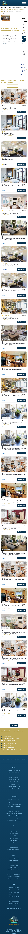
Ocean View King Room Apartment (14, 820)
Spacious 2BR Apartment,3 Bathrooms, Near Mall (14, 212)
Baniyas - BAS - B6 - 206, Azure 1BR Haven (12, 422)
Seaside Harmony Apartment (14, 811)
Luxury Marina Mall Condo (14, 894)
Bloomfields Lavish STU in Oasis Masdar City (13, 369)
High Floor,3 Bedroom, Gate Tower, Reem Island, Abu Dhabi (13, 554)
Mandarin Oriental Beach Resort (14, 874)
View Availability (21, 112)
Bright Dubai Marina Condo (14, 901)
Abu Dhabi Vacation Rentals (9, 736)
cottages (23, 760)
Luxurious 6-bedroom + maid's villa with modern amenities (13, 501)
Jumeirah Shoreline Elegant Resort (14, 869)
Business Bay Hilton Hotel (14, 782)
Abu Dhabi (25, 7)
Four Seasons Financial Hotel (14, 786)
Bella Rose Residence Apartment (14, 815)
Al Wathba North (9, 135)
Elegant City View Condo (14, 897)
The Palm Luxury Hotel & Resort (14, 775)
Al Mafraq (8, 687)
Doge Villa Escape (14, 838)
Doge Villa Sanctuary (14, 847)
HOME (2, 760)
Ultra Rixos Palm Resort (14, 867)
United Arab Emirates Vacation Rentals (11, 738)
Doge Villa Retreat (14, 833)
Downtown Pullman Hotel (14, 791)
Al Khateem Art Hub (6, 133)
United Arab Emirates (17, 7)
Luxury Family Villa (14, 831)
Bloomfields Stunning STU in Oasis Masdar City (13, 238)
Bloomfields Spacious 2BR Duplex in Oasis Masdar (12, 396)
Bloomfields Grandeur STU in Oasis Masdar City (13, 343)
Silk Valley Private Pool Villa (14, 829)
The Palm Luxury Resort (14, 858)
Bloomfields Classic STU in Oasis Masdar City (13, 606)
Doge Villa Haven (14, 842)
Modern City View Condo (14, 890)
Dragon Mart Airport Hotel (14, 788)
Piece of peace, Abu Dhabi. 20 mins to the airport (14, 658)
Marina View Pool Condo (14, 903)
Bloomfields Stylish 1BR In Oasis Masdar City (13, 186)
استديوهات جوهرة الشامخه (7, 317)
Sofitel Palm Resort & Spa (14, 863)
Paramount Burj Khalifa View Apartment (14, 813)
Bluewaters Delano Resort (14, 872)
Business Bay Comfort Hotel (14, 772)
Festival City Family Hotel (14, 779)
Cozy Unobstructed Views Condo (14, 908)
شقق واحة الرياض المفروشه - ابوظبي (10, 264)
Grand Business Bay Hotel (14, 777)
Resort (17, 760)
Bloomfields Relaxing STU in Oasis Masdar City (13, 474)
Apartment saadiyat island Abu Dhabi (11, 527)
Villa (12, 760)
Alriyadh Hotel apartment (8, 159)
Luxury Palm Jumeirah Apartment (14, 804)
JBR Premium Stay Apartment (14, 806)
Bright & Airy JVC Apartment (14, 802)
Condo (14, 884)
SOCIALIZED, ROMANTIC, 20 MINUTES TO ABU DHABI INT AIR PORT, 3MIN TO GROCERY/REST (13, 632)
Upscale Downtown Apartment (14, 799)
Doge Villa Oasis (14, 845)
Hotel (7, 760)
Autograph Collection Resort (14, 879)
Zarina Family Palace (14, 836)
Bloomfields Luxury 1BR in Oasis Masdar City (13, 579)
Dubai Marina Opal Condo (14, 899)
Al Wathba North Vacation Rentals (10, 734)
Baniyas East (9, 214)
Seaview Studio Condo (14, 887)
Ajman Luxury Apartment (14, 809)
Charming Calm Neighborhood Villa (14, 849)
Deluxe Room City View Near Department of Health (12, 685)
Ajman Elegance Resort (14, 860)
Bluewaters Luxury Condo (14, 892)
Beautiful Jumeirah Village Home (14, 818)
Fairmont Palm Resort (14, 865)
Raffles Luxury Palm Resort (14, 876)
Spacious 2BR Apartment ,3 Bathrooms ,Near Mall (14, 448)
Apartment (14, 796)
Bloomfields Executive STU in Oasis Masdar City (13, 291)
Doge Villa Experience (14, 840)
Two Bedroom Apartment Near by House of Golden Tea (12, 711)
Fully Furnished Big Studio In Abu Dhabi (11, 107)
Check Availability (24, 39)
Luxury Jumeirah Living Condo (14, 906)
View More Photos (6, 18)
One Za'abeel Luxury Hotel (14, 784)
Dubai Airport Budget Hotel (14, 770)
